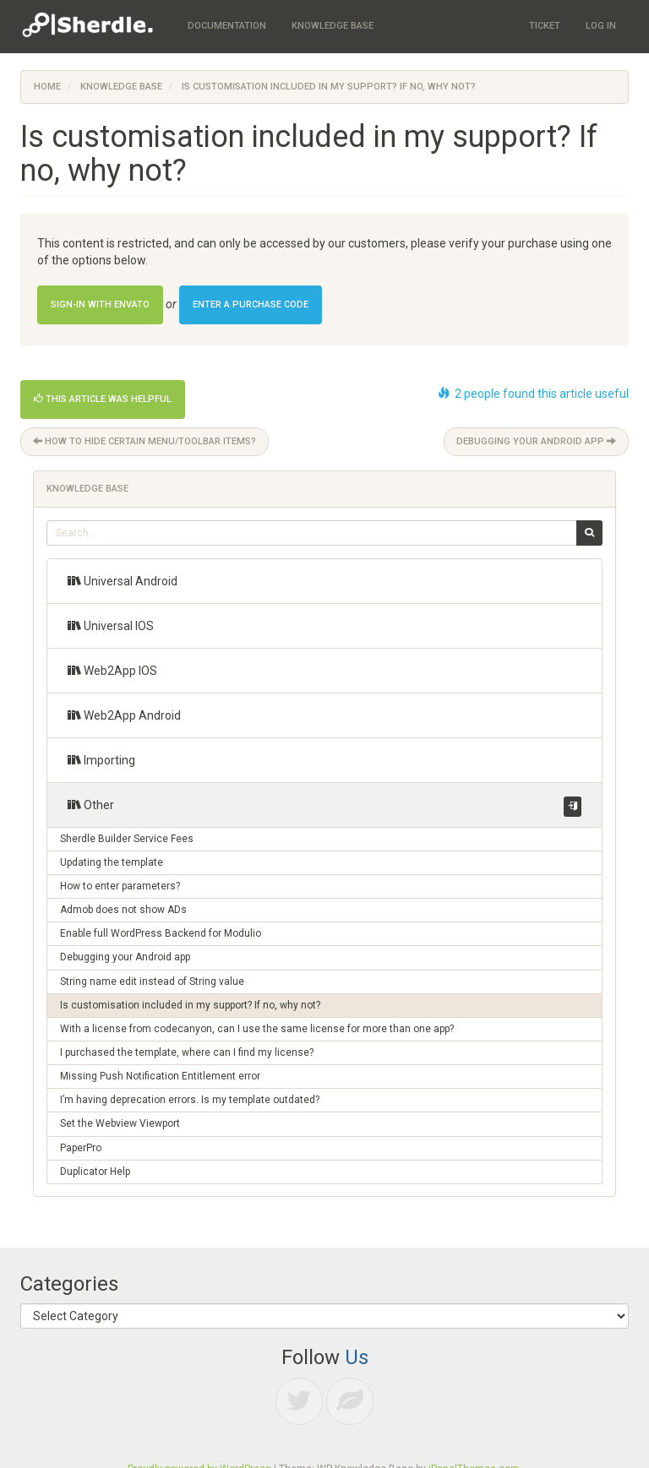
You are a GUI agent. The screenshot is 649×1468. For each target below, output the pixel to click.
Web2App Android (124, 715)
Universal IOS (111, 625)
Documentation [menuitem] (227, 25)
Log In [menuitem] (601, 25)
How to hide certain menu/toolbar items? (144, 441)
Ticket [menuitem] (544, 25)
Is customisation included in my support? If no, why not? (190, 1005)
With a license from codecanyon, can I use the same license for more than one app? (257, 1029)
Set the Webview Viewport (120, 1123)
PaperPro (80, 1148)
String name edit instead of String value (152, 981)
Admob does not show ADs (123, 910)
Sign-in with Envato (100, 304)
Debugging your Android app (536, 441)
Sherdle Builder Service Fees (127, 839)
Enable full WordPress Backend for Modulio (160, 933)
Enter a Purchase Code (250, 304)
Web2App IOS (112, 670)
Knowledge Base (121, 86)
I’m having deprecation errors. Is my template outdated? (189, 1100)
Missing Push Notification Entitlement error (160, 1076)
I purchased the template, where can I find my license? (187, 1052)
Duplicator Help (95, 1171)
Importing (101, 760)
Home (47, 86)
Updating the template (111, 862)
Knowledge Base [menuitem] (333, 25)
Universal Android (122, 581)
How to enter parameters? (120, 886)
